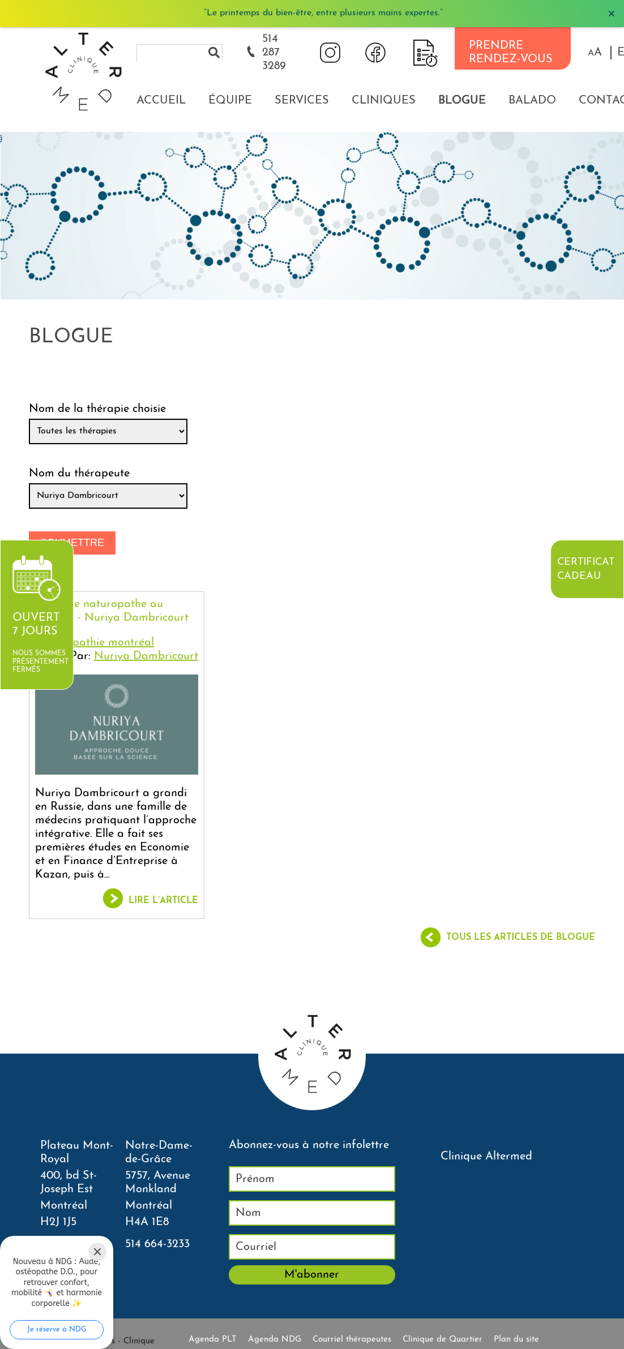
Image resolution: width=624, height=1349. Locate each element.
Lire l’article (163, 900)
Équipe (230, 100)
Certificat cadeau (585, 569)
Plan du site (516, 1339)
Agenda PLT (213, 1339)
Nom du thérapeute (79, 473)
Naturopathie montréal (94, 642)
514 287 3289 (274, 52)
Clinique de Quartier (442, 1339)
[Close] (97, 1252)
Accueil (161, 100)
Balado (532, 100)
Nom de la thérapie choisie (97, 409)
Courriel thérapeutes (352, 1339)
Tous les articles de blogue (520, 937)
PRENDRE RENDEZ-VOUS (511, 52)
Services (302, 100)
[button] (595, 52)
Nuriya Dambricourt (146, 656)
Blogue (462, 100)
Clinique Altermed (486, 1156)
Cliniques (384, 100)
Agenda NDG (274, 1339)
